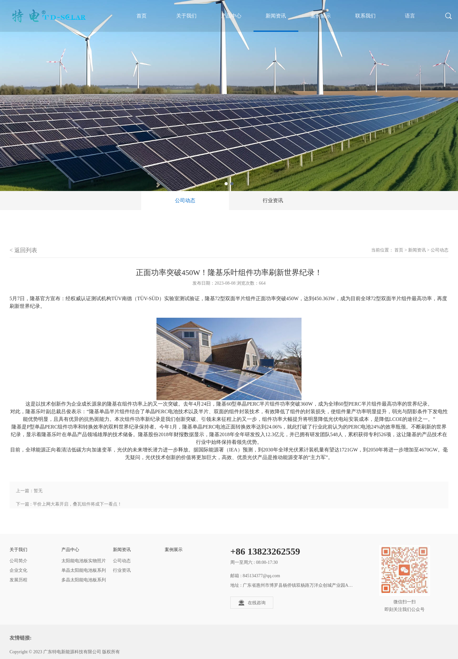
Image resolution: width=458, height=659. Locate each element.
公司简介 (18, 560)
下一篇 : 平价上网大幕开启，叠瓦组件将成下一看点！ (69, 504)
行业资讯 (273, 200)
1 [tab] (226, 183)
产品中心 (231, 15)
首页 (398, 250)
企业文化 (18, 570)
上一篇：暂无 (29, 490)
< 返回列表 (23, 250)
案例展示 (320, 15)
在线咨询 (252, 602)
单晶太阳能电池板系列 (83, 570)
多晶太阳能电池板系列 (83, 580)
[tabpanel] (229, 95)
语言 (410, 15)
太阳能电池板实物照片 (83, 560)
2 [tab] (231, 183)
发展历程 (18, 580)
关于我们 (186, 15)
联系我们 (365, 15)
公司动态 (185, 200)
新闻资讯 (276, 15)
